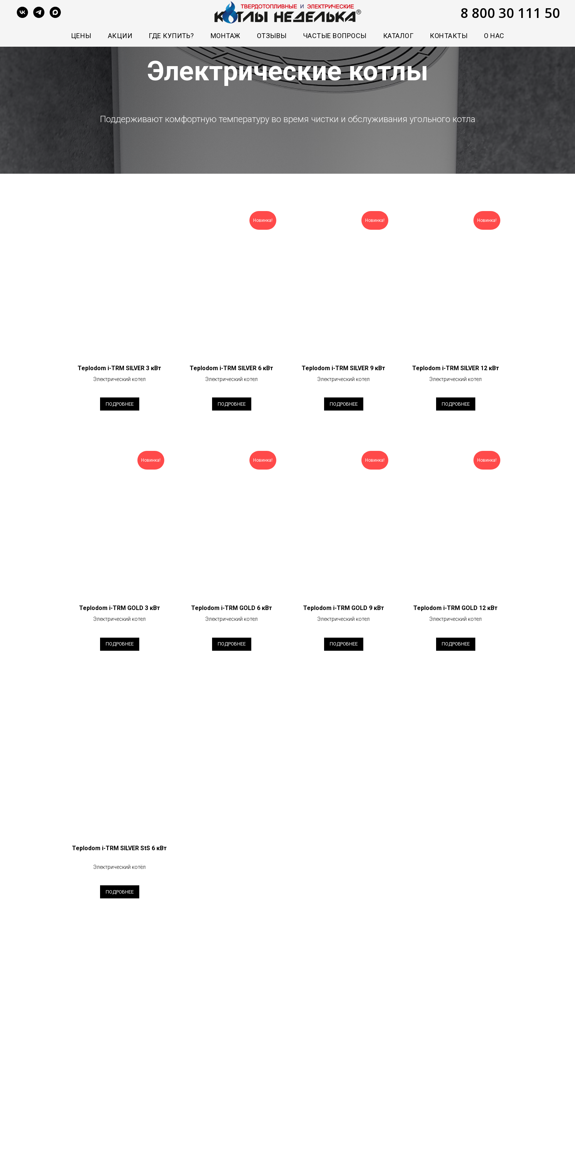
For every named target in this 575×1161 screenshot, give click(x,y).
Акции (120, 36)
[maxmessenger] (55, 12)
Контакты (448, 36)
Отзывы (272, 36)
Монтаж (225, 36)
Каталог (398, 36)
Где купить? (171, 36)
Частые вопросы (335, 36)
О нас (494, 36)
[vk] (22, 12)
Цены (81, 36)
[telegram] (38, 12)
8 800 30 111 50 (510, 13)
